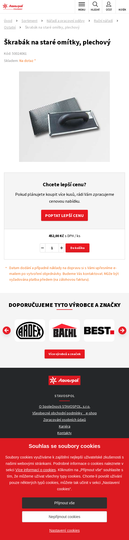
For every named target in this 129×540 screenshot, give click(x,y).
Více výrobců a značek (65, 354)
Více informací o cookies (35, 470)
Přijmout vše (64, 503)
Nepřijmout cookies (64, 517)
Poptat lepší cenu (64, 215)
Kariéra (64, 426)
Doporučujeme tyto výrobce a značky (64, 304)
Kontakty (64, 432)
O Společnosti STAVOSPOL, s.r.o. (64, 406)
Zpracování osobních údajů (64, 419)
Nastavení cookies (64, 530)
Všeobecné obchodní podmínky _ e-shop (64, 413)
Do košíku (77, 248)
